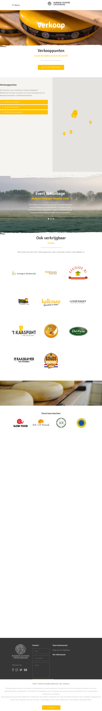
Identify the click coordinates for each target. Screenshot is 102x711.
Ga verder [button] (51, 707)
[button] (64, 134)
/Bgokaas (66, 650)
